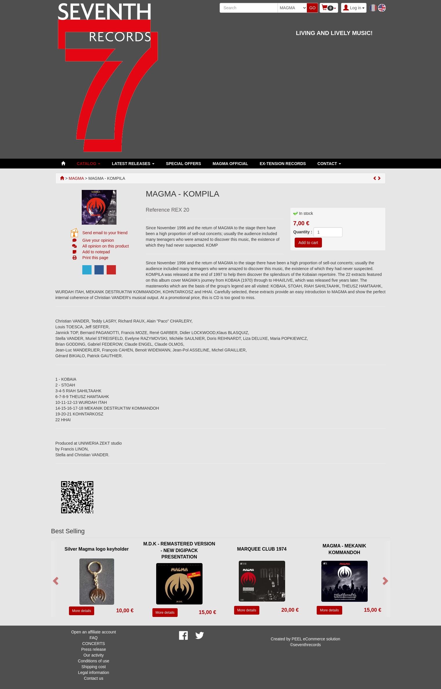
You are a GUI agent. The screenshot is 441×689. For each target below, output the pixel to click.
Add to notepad (96, 252)
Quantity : (302, 232)
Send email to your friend (104, 232)
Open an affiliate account (93, 632)
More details (81, 611)
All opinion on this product (105, 246)
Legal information (93, 672)
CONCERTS (93, 643)
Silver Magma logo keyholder (97, 549)
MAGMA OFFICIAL (230, 163)
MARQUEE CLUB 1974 (262, 549)
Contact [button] (329, 163)
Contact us (93, 678)
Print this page (95, 257)
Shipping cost (93, 666)
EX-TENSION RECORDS (283, 163)
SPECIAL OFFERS (183, 163)
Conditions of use (93, 661)
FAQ (94, 637)
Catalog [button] (88, 163)
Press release (93, 649)
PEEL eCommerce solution (316, 639)
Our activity (93, 655)
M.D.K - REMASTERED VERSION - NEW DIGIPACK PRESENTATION (179, 550)
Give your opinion (98, 240)
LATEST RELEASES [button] (133, 163)
